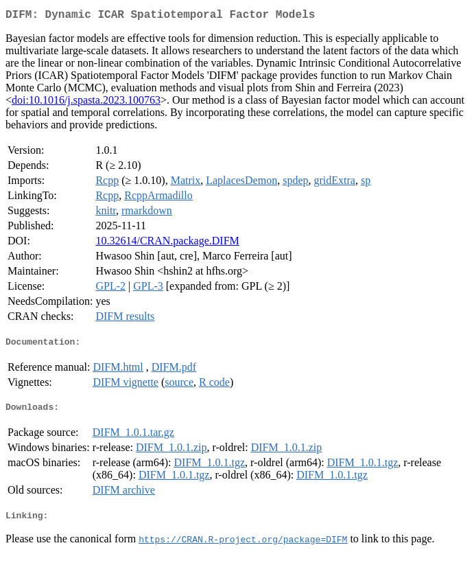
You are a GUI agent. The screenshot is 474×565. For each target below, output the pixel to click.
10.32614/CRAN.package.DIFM (167, 243)
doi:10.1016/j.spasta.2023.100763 (86, 102)
